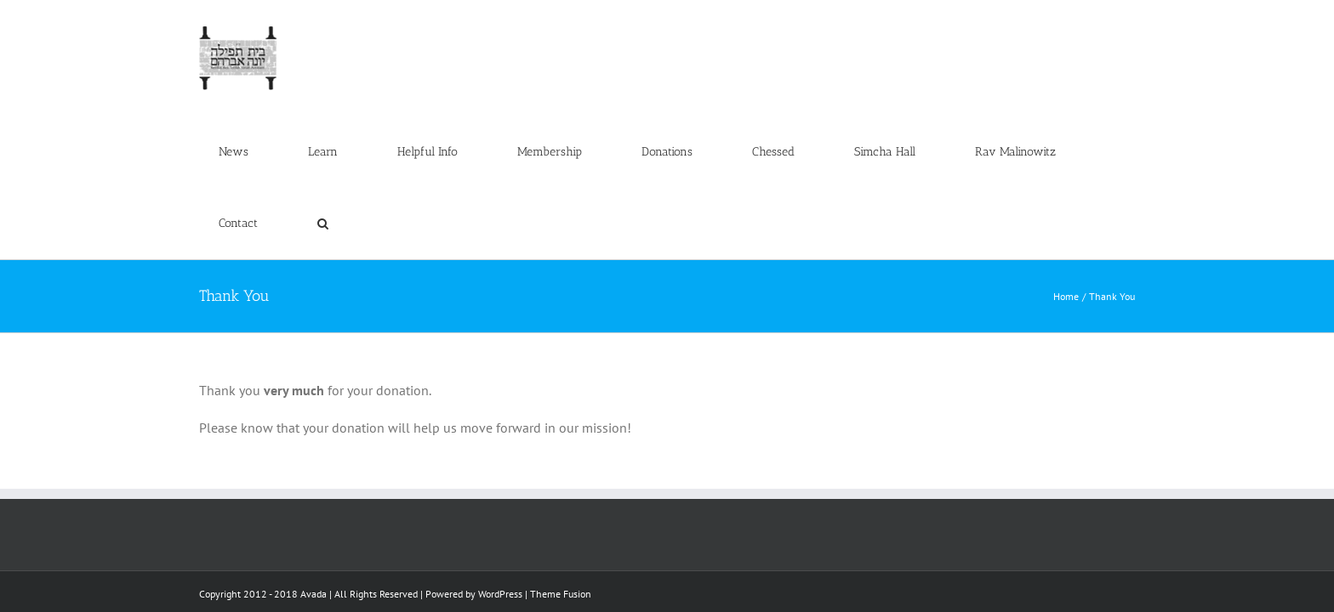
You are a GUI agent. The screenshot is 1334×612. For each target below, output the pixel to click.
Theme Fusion (560, 451)
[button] (1110, 35)
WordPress (500, 451)
